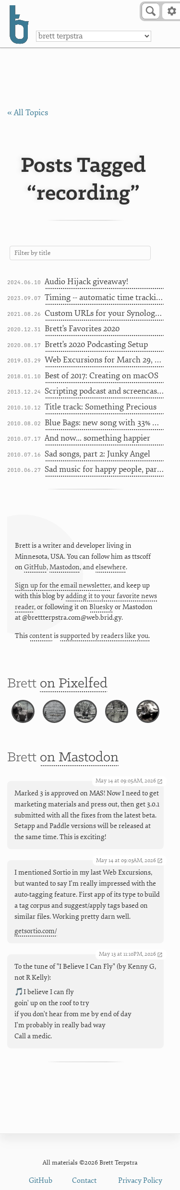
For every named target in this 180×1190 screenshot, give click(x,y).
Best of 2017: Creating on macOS (101, 376)
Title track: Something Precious (100, 407)
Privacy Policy (140, 1180)
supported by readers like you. (105, 635)
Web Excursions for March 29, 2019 (104, 360)
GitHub (35, 567)
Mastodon (64, 567)
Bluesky (101, 607)
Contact (84, 1180)
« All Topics (27, 113)
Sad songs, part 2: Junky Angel (97, 454)
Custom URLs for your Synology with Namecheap (104, 313)
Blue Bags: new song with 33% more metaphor (104, 423)
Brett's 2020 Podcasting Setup (96, 344)
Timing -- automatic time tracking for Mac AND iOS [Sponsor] (104, 297)
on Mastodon (79, 757)
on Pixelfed (74, 683)
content (40, 635)
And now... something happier (97, 438)
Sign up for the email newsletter (62, 585)
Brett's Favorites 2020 (82, 329)
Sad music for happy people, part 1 (104, 469)
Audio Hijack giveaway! (86, 281)
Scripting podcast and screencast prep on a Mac (104, 391)
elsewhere (111, 567)
